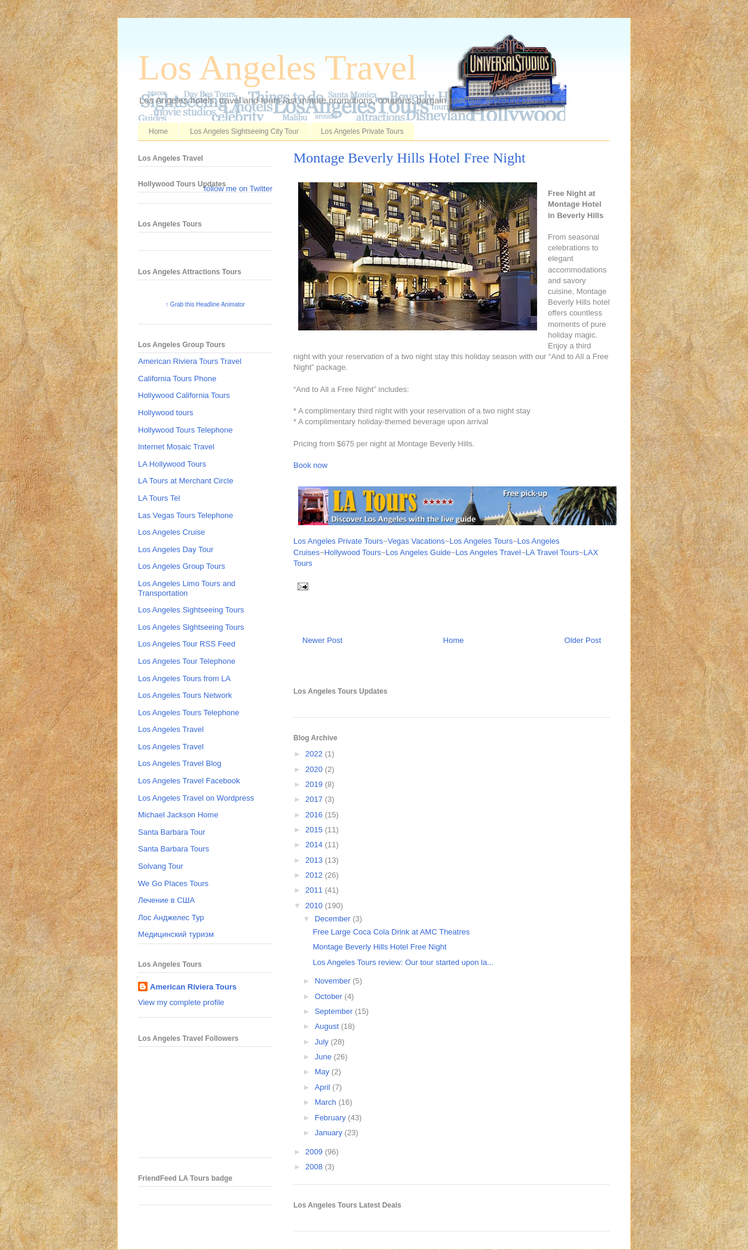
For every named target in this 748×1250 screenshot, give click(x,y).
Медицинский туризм (176, 934)
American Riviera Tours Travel (189, 361)
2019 (315, 784)
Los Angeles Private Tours (362, 131)
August (328, 1026)
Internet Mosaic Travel (176, 446)
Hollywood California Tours (184, 395)
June (324, 1056)
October (330, 996)
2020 (315, 769)
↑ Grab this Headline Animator (205, 304)
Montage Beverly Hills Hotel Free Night (409, 158)
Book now (310, 465)
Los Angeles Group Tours (181, 566)
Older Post (583, 640)
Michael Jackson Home (178, 814)
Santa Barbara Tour (172, 832)
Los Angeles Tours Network (185, 695)
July (323, 1041)
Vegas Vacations (416, 541)
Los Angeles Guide (417, 552)
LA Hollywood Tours (172, 463)
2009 (315, 1151)
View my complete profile (181, 1002)
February (331, 1117)
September (335, 1011)
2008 (315, 1166)
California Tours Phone (177, 378)
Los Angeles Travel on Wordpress (196, 797)
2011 (315, 890)
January (330, 1132)
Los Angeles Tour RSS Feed (186, 643)
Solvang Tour (160, 866)
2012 (315, 875)
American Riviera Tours (193, 986)
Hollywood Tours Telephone (185, 429)
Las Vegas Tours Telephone (185, 515)
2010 (315, 905)
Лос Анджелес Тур (171, 917)
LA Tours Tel (159, 498)
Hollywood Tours (352, 552)
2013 (315, 860)
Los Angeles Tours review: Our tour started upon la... (402, 962)
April (324, 1087)
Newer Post (322, 640)
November (334, 980)
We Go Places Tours (173, 883)
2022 (315, 753)
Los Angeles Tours (481, 541)
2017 (315, 799)
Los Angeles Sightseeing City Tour (244, 131)
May (323, 1071)
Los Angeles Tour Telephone (186, 661)
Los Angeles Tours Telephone (188, 712)
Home (158, 131)
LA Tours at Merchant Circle (185, 480)
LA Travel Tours (552, 552)
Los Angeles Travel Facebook (189, 780)
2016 (315, 814)
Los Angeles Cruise (171, 532)
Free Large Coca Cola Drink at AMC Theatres (391, 931)
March (327, 1102)
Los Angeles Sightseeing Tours (191, 609)
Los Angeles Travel (277, 67)
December (334, 918)
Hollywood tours (166, 412)
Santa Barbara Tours (173, 848)
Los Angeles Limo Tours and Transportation (186, 588)
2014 (315, 844)
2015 (315, 829)
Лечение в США (166, 900)
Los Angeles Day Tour (175, 549)
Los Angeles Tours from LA (184, 678)
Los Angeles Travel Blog (179, 763)
